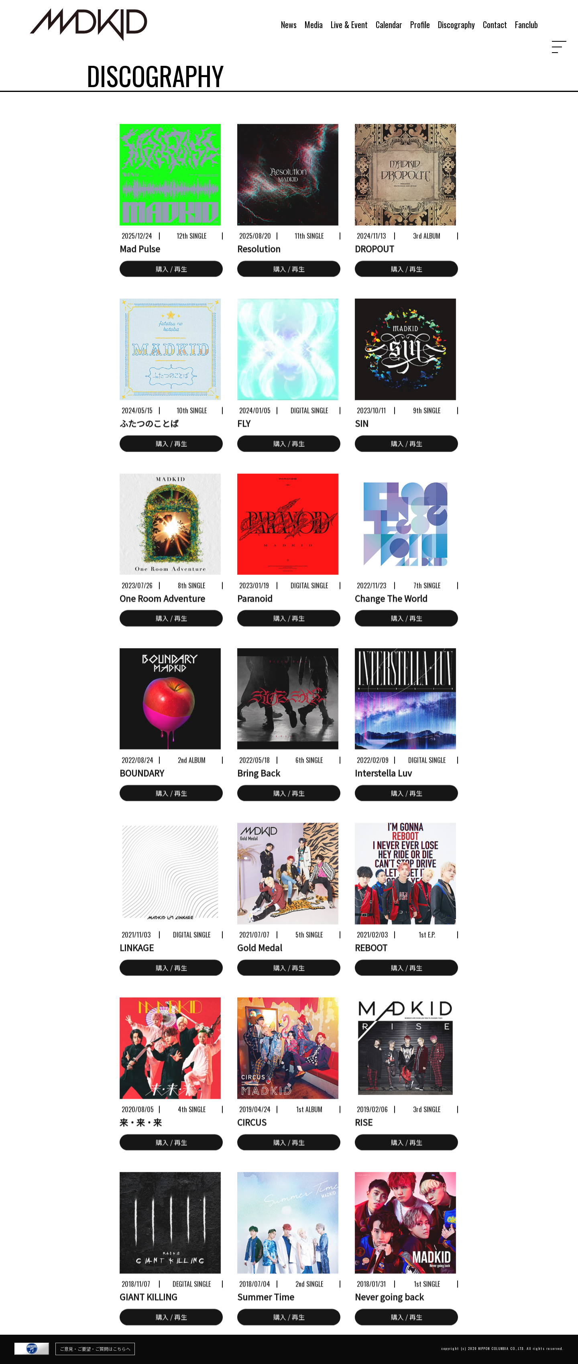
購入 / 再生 (171, 285)
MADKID (89, 15)
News (289, 25)
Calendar (389, 25)
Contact (495, 25)
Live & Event (349, 25)
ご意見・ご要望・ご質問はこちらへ (95, 1349)
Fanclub (526, 25)
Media (314, 25)
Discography (456, 25)
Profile (420, 25)
